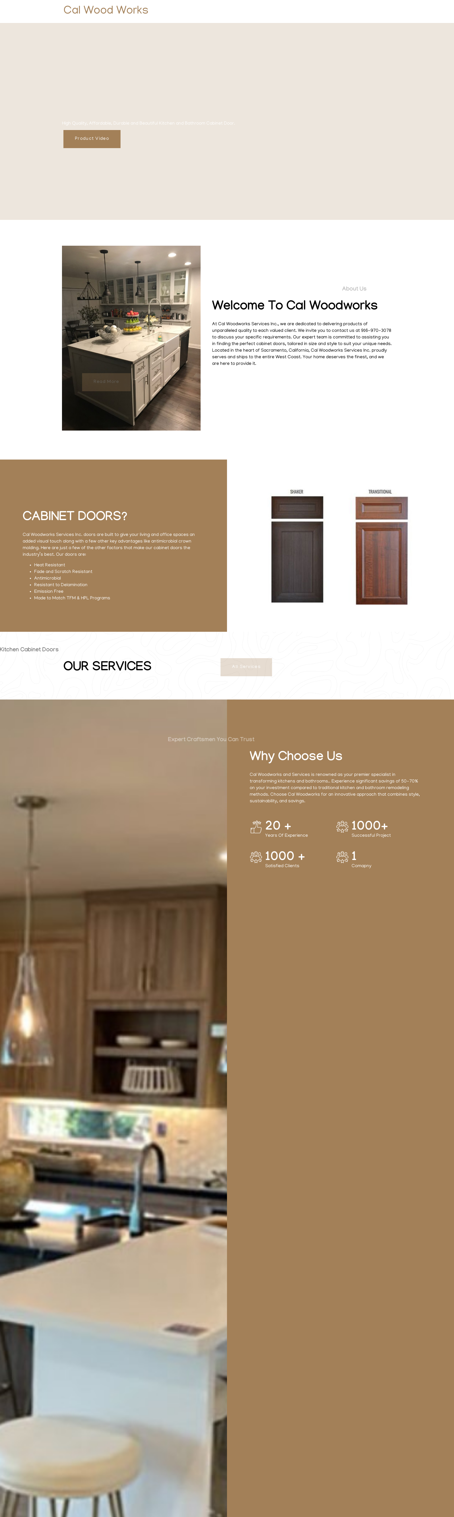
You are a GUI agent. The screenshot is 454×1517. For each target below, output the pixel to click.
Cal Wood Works (106, 11)
